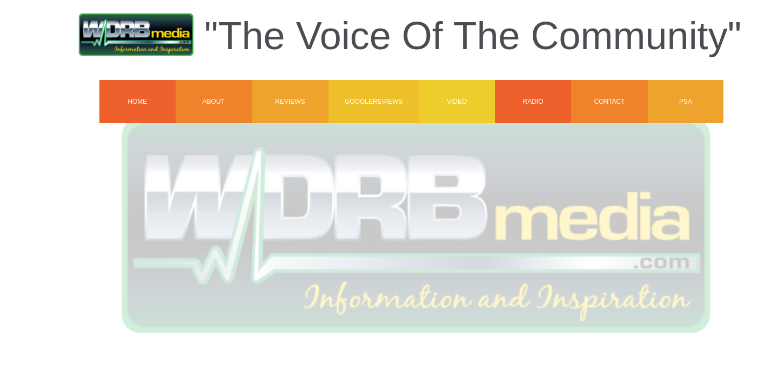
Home (137, 101)
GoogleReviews (374, 101)
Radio (532, 101)
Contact (609, 101)
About (214, 101)
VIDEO (457, 101)
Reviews (290, 101)
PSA (685, 101)
